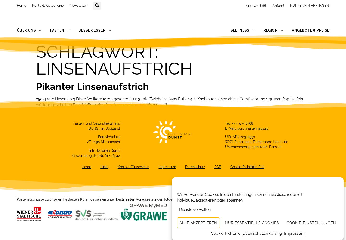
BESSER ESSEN (95, 30)
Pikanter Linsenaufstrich (92, 86)
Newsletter (78, 5)
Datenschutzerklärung (262, 233)
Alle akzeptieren (198, 223)
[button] (97, 6)
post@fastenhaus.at (252, 128)
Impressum (294, 233)
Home (21, 5)
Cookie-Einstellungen (311, 223)
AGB (218, 167)
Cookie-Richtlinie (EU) (248, 167)
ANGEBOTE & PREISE (310, 30)
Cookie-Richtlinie (225, 233)
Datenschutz (195, 167)
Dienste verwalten (195, 209)
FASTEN (60, 30)
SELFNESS (243, 30)
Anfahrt (278, 5)
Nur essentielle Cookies (252, 223)
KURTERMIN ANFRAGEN (309, 5)
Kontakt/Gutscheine (48, 5)
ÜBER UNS (29, 30)
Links (104, 167)
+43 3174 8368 (256, 5)
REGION (274, 30)
